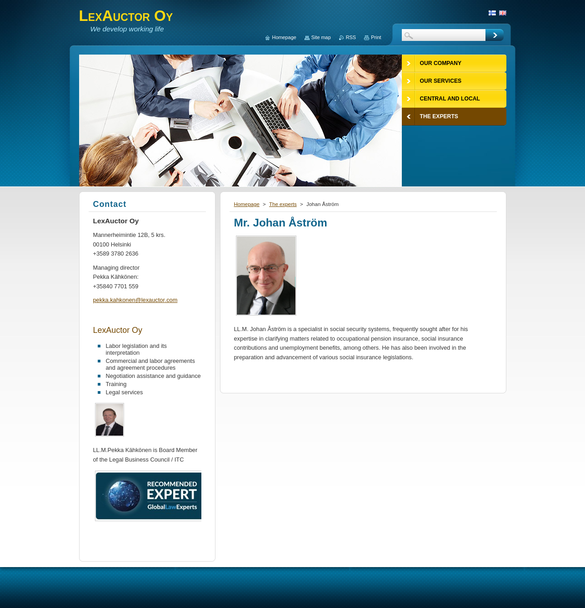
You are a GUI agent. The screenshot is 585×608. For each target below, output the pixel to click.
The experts (283, 204)
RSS (351, 37)
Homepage (247, 204)
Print (376, 37)
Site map (321, 37)
